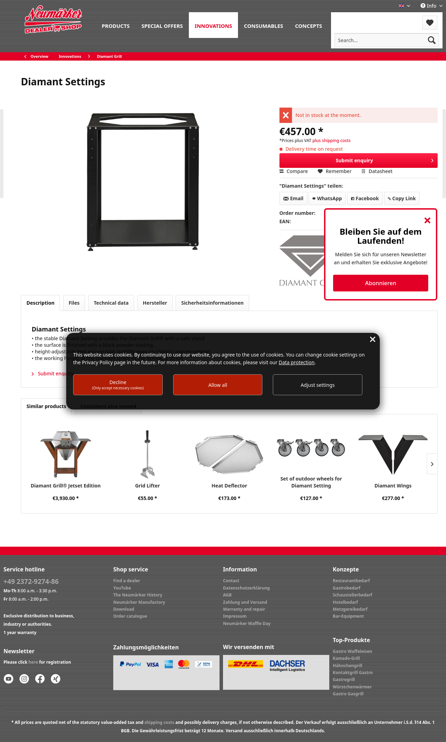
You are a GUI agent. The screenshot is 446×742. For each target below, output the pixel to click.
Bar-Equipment (348, 616)
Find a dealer (126, 581)
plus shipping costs (332, 140)
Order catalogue (130, 616)
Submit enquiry (385, 159)
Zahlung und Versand (245, 602)
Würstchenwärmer (352, 687)
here (33, 662)
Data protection (297, 362)
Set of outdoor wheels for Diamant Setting (311, 482)
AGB (227, 595)
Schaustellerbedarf (352, 595)
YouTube (122, 588)
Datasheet (376, 171)
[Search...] (386, 40)
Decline (118, 384)
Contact (231, 581)
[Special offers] (162, 25)
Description (40, 302)
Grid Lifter (147, 485)
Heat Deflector (229, 485)
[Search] (431, 40)
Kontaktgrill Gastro (353, 672)
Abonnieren (380, 283)
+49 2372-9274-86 (31, 581)
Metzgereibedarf (350, 609)
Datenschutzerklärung (246, 588)
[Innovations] (213, 25)
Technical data (111, 302)
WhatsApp (327, 198)
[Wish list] (429, 23)
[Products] (116, 25)
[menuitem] (116, 25)
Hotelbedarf (345, 602)
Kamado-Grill (346, 658)
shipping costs (159, 722)
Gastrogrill (344, 679)
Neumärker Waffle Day (247, 623)
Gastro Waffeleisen (352, 651)
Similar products (46, 406)
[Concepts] (308, 25)
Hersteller (155, 302)
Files (74, 302)
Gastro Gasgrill (348, 694)
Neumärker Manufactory (139, 602)
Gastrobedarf (346, 588)
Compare (293, 171)
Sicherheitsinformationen (212, 302)
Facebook (365, 198)
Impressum (235, 616)
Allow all (217, 385)
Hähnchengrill (347, 666)
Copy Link (402, 198)
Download (123, 609)
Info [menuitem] (429, 5)
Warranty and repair (244, 609)
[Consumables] (263, 25)
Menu (349, 18)
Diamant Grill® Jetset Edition (66, 485)
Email (293, 198)
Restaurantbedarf (351, 581)
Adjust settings (318, 385)
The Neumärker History (137, 595)
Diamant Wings (393, 485)
